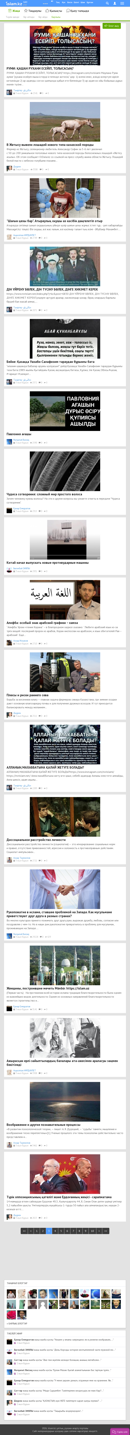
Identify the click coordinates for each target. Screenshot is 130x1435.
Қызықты (56, 11)
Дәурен (17, 166)
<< (24, 1231)
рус (25, 4)
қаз (25, 1)
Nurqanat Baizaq (21, 439)
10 (92, 1231)
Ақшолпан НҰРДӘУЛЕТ (24, 235)
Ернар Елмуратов (21, 508)
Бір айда (43, 16)
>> (105, 1231)
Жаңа (16, 11)
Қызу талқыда (79, 11)
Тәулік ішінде (12, 16)
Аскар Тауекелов (21, 857)
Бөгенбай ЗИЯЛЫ (21, 568)
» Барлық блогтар (17, 1323)
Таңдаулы (34, 11)
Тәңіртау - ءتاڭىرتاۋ (22, 90)
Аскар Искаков (20, 640)
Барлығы (56, 16)
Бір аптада (29, 16)
